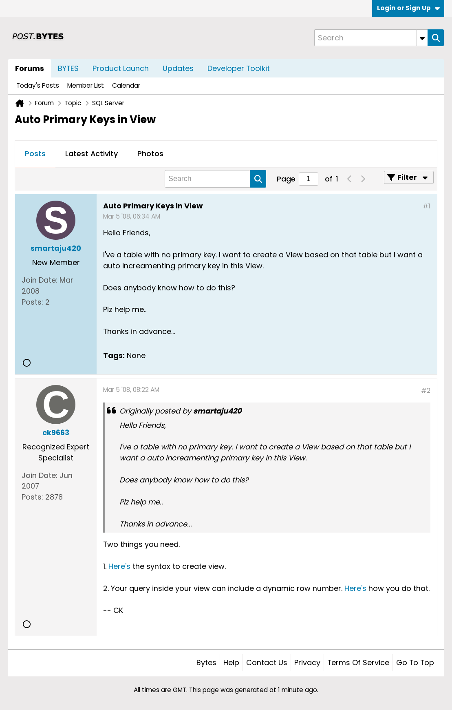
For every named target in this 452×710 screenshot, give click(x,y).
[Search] (371, 37)
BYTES (68, 68)
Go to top (415, 662)
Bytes (206, 662)
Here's (120, 566)
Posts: (32, 302)
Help (231, 662)
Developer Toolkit (238, 68)
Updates (178, 68)
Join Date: (39, 280)
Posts (35, 153)
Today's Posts (37, 85)
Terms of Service (358, 662)
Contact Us (266, 662)
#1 (426, 206)
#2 (425, 390)
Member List (85, 85)
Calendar (126, 85)
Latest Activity (91, 153)
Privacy (307, 662)
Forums (29, 68)
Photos (150, 153)
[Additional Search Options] (422, 37)
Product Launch (121, 68)
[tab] (35, 154)
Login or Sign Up (408, 8)
